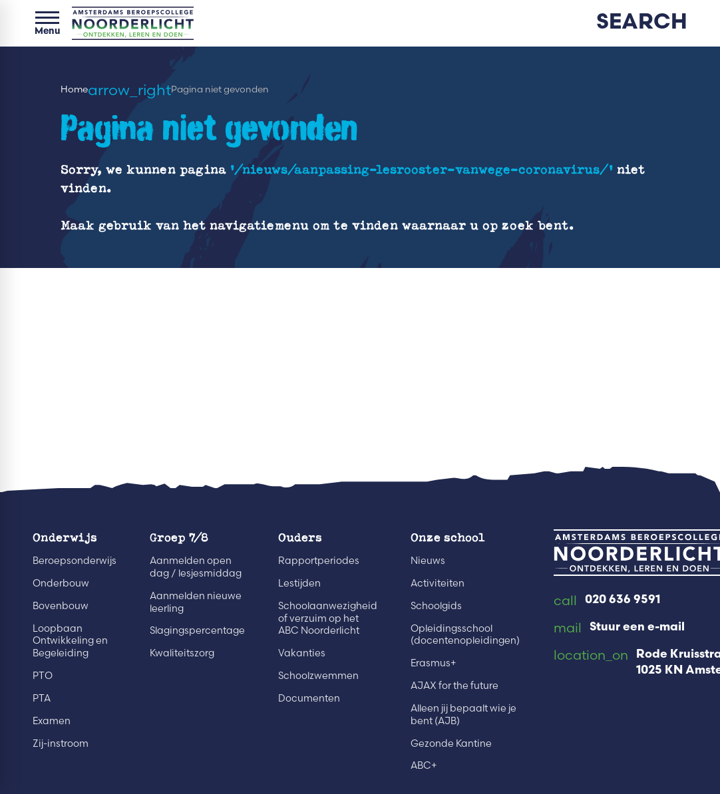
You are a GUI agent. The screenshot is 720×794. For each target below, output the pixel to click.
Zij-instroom (61, 743)
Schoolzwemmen (318, 676)
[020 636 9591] (607, 601)
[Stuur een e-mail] (619, 628)
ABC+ (424, 765)
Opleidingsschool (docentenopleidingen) (465, 634)
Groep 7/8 (179, 536)
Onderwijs (65, 536)
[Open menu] (47, 23)
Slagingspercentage (197, 630)
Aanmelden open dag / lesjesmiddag (196, 567)
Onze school (448, 536)
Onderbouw (61, 583)
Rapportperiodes (318, 561)
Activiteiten (437, 583)
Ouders (300, 536)
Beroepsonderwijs (74, 561)
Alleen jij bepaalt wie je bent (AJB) (463, 714)
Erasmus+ (433, 663)
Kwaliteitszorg (182, 653)
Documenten (309, 698)
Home (74, 89)
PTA (42, 698)
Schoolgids (436, 606)
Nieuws (428, 561)
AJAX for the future (454, 686)
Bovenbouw (61, 606)
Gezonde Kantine (451, 743)
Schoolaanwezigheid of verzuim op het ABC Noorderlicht (327, 618)
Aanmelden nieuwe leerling (196, 602)
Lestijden (299, 583)
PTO (43, 676)
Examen (52, 721)
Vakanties (301, 653)
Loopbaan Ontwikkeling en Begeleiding (70, 641)
